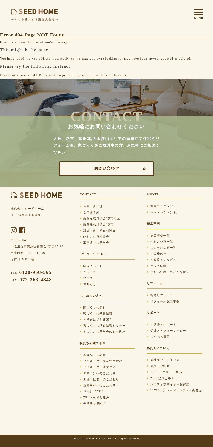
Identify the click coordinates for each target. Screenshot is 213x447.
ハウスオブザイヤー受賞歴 (168, 384)
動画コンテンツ (160, 206)
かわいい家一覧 (160, 241)
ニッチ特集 (157, 266)
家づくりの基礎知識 (96, 313)
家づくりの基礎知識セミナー (103, 325)
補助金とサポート (161, 324)
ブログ (86, 278)
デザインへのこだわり (98, 373)
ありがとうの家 (93, 355)
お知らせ (88, 284)
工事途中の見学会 (94, 242)
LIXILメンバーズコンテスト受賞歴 (174, 390)
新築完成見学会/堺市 (97, 224)
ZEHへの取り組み (94, 397)
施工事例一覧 (158, 235)
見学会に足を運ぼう (96, 319)
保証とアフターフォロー (166, 330)
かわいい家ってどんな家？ (168, 272)
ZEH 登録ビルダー (162, 378)
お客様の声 (157, 253)
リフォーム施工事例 (163, 301)
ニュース (88, 272)
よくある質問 (158, 336)
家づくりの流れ (93, 307)
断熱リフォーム (160, 295)
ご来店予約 (89, 212)
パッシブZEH (91, 391)
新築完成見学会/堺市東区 (100, 218)
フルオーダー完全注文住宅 (101, 361)
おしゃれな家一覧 (161, 247)
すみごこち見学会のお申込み (103, 331)
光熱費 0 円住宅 (93, 403)
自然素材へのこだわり (98, 385)
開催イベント (91, 266)
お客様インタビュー (163, 259)
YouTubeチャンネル (163, 212)
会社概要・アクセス (163, 360)
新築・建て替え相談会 (98, 230)
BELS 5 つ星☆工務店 (164, 372)
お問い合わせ (106, 169)
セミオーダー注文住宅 (98, 367)
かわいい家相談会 (94, 236)
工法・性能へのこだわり (99, 379)
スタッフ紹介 (158, 366)
